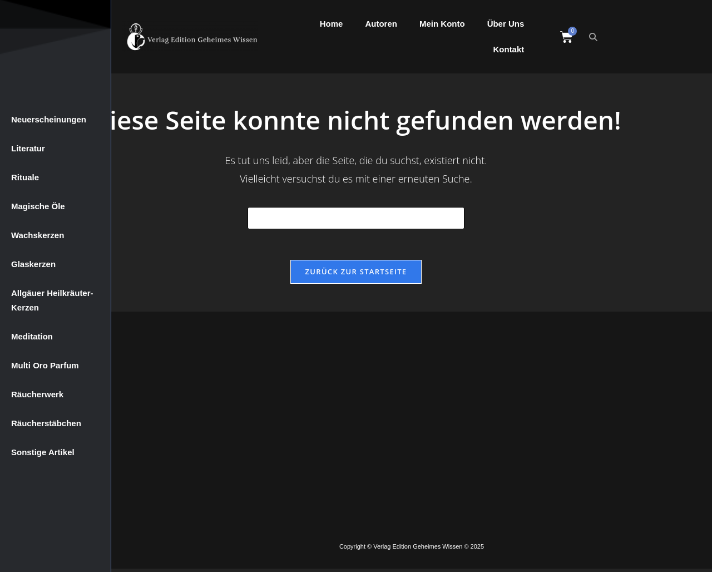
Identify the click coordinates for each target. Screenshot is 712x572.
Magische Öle (38, 206)
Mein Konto (442, 23)
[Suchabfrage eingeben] (356, 218)
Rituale (25, 177)
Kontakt (508, 49)
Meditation (32, 336)
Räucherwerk (37, 394)
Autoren (381, 23)
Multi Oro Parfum (45, 365)
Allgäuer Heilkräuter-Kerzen (52, 300)
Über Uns (506, 23)
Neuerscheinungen (48, 119)
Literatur (28, 148)
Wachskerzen (37, 235)
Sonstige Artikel (43, 452)
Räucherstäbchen (46, 423)
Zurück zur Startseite (356, 274)
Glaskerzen (33, 264)
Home (331, 23)
